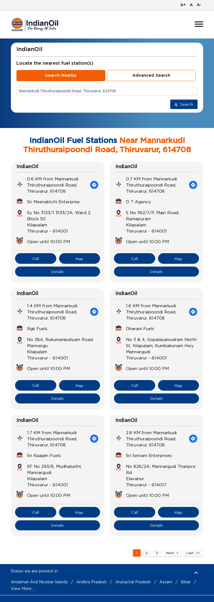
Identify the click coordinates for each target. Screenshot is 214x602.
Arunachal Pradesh (133, 582)
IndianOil (27, 166)
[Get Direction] (94, 184)
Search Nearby (61, 75)
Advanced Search (151, 75)
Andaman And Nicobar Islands (39, 582)
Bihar (186, 582)
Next (170, 553)
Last (190, 553)
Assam (165, 582)
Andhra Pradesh (91, 582)
